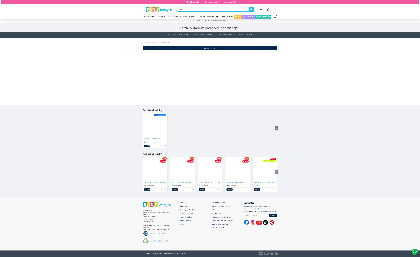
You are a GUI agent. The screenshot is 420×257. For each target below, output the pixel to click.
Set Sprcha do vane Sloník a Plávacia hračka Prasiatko (155, 183)
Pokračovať (210, 48)
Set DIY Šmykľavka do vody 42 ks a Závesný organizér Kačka (237, 183)
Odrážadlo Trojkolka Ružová (152, 139)
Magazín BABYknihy (158, 233)
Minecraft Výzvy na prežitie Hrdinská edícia (265, 183)
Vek (198, 20)
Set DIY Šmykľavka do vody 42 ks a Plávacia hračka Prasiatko (183, 183)
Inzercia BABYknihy (159, 241)
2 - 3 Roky (206, 20)
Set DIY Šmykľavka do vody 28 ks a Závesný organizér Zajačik (210, 183)
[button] (147, 146)
